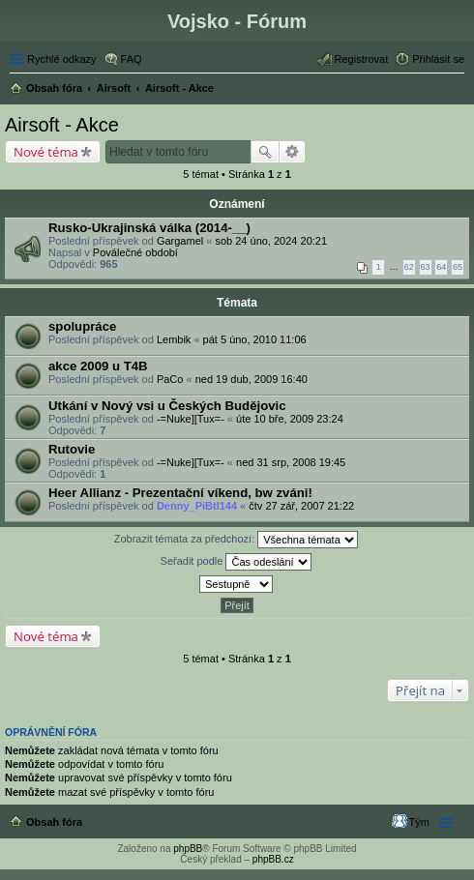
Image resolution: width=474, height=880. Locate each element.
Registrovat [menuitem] (362, 59)
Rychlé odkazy (62, 59)
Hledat (265, 151)
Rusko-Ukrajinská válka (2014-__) (149, 227)
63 (425, 267)
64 (441, 267)
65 (457, 267)
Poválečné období (135, 252)
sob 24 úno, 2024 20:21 (271, 241)
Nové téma (46, 152)
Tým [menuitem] (419, 822)
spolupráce (82, 326)
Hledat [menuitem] (457, 90)
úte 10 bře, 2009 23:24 (289, 419)
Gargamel (180, 241)
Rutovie (71, 449)
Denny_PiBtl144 (197, 506)
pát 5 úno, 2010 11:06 (255, 339)
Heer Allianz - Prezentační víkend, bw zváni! (180, 492)
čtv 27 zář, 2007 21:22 (301, 506)
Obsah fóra (54, 822)
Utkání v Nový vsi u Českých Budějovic (167, 405)
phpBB (187, 848)
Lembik (174, 339)
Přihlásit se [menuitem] (438, 59)
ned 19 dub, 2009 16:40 (251, 379)
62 (409, 267)
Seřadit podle (236, 562)
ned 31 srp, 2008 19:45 (290, 462)
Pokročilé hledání (293, 151)
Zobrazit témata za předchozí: (236, 539)
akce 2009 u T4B (98, 366)
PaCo (170, 379)
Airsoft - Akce (62, 124)
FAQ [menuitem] (131, 59)
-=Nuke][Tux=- (190, 419)
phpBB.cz (273, 859)
